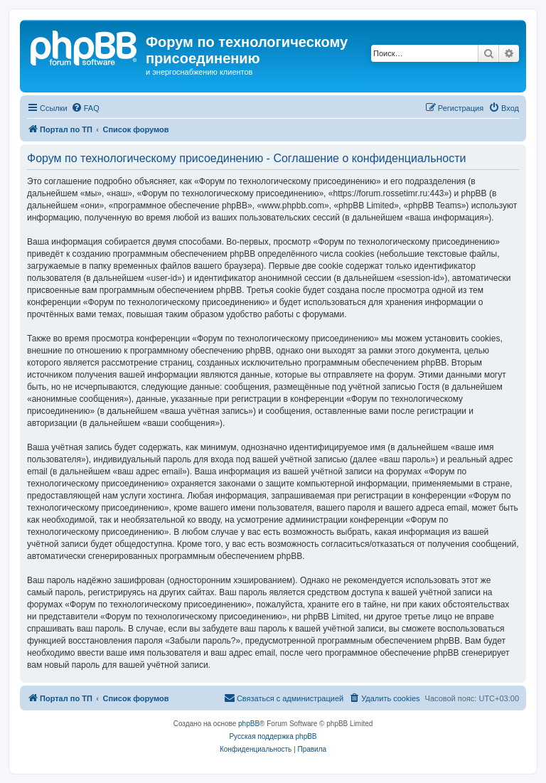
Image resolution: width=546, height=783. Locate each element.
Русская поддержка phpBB (272, 736)
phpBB (248, 724)
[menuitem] (85, 108)
